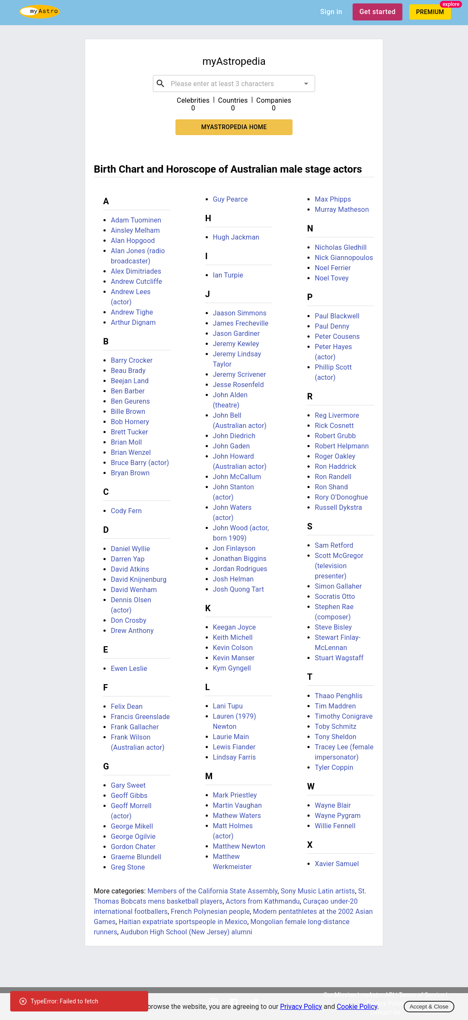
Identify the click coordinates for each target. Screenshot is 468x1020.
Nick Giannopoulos (344, 258)
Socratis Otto (335, 596)
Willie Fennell (335, 826)
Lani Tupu (228, 706)
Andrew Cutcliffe (136, 281)
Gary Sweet (128, 785)
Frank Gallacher (135, 727)
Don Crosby (128, 620)
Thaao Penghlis (338, 696)
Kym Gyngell (232, 668)
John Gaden (231, 446)
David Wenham (134, 590)
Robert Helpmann (342, 446)
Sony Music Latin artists (318, 891)
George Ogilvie (133, 836)
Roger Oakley (335, 456)
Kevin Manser (234, 658)
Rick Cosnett (334, 426)
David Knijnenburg (139, 579)
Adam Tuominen (136, 220)
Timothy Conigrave (344, 716)
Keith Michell (233, 637)
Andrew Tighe (132, 312)
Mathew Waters (237, 816)
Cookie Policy (357, 1007)
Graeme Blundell (136, 857)
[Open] (306, 84)
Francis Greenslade (140, 717)
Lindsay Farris (234, 757)
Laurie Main (231, 737)
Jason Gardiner (236, 333)
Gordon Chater (133, 847)
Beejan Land (130, 381)
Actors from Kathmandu (263, 901)
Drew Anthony (132, 631)
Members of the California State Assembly (212, 891)
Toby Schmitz (335, 726)
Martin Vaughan (237, 805)
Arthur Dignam (133, 322)
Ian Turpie (228, 275)
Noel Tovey (331, 278)
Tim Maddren (335, 706)
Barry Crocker (131, 360)
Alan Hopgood (133, 241)
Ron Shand (331, 487)
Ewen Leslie (129, 669)
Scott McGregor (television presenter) (339, 566)
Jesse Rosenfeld (238, 385)
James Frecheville (241, 323)
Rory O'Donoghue (341, 497)
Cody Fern (126, 511)
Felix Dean (127, 706)
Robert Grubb (335, 436)
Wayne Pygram (338, 816)
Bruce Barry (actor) (140, 463)
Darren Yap (127, 559)
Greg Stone (128, 867)
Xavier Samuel (337, 864)
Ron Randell (333, 477)
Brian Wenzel (131, 452)
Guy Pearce (230, 199)
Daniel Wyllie (130, 549)
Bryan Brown (130, 473)
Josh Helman (233, 579)
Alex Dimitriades (136, 271)
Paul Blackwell (337, 316)
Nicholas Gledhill (341, 247)
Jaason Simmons (240, 313)
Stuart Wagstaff (339, 658)
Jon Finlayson (234, 548)
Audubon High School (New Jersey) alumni (187, 932)
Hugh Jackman (236, 237)
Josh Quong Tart (238, 589)
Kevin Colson (233, 648)
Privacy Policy (301, 1007)
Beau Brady (128, 371)
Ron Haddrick (335, 466)
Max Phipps (333, 199)
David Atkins (130, 569)
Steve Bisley (333, 627)
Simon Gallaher (338, 586)
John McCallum (237, 477)
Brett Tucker (129, 432)
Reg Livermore (337, 415)
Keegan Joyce (234, 627)
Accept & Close (429, 1006)
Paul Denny (332, 326)
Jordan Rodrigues (240, 569)
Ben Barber (128, 391)
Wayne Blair (333, 805)
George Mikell (132, 826)
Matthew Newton (239, 846)
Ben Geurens (130, 401)
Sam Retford (334, 545)
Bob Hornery (130, 422)
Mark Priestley (235, 795)
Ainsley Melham (135, 230)
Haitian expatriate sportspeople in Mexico (183, 922)
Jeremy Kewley (236, 344)
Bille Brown (128, 411)
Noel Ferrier (333, 268)
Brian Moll (126, 442)
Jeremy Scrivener (239, 374)
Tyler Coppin (334, 767)
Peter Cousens (337, 336)
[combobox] (234, 83)
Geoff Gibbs (129, 796)
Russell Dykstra (338, 507)
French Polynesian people (210, 911)
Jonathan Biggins (240, 559)
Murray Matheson (342, 209)
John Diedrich (234, 436)
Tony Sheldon (335, 737)
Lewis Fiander (234, 747)
